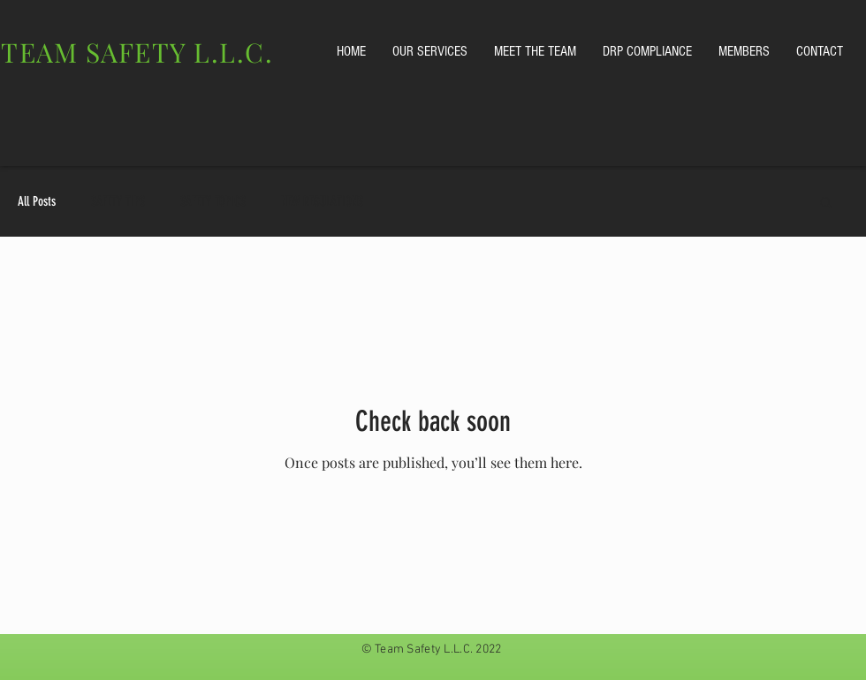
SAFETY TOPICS (213, 201)
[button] (825, 203)
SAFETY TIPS (118, 201)
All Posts (37, 201)
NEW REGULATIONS (322, 201)
